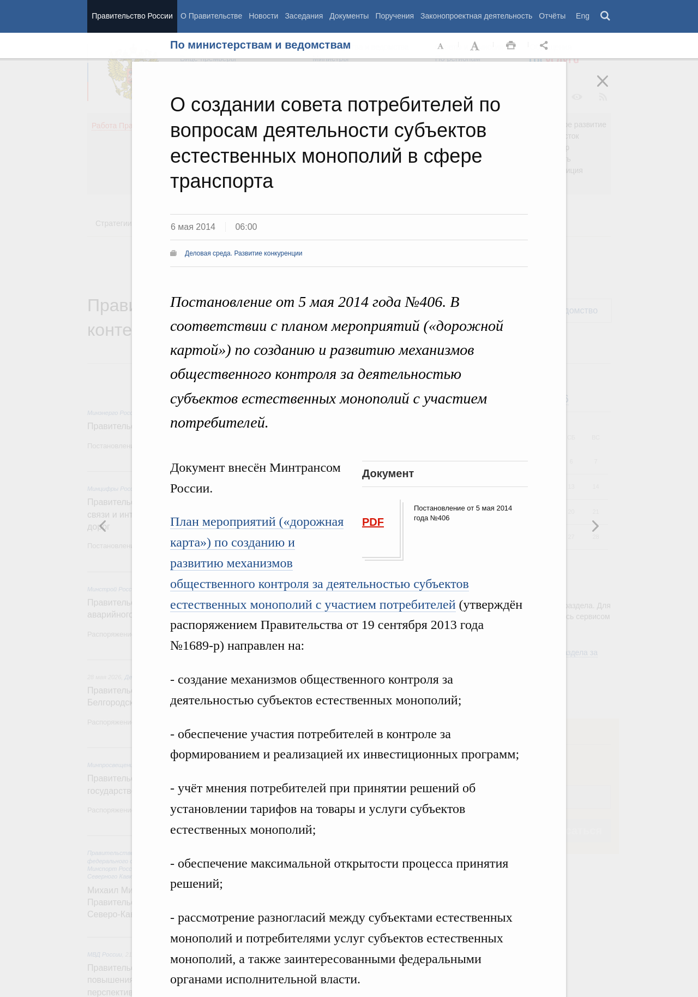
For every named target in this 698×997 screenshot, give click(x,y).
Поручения (394, 15)
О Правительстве (211, 15)
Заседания (304, 15)
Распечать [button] (511, 46)
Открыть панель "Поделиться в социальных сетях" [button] (546, 46)
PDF (373, 522)
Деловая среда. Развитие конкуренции (244, 253)
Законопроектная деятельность (476, 15)
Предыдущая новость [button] (595, 525)
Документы (349, 15)
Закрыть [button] (610, 88)
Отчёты (552, 15)
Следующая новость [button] (103, 525)
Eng (582, 15)
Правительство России (132, 15)
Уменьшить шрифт (441, 46)
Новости (263, 15)
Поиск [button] (606, 16)
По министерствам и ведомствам (260, 45)
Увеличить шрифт (476, 46)
